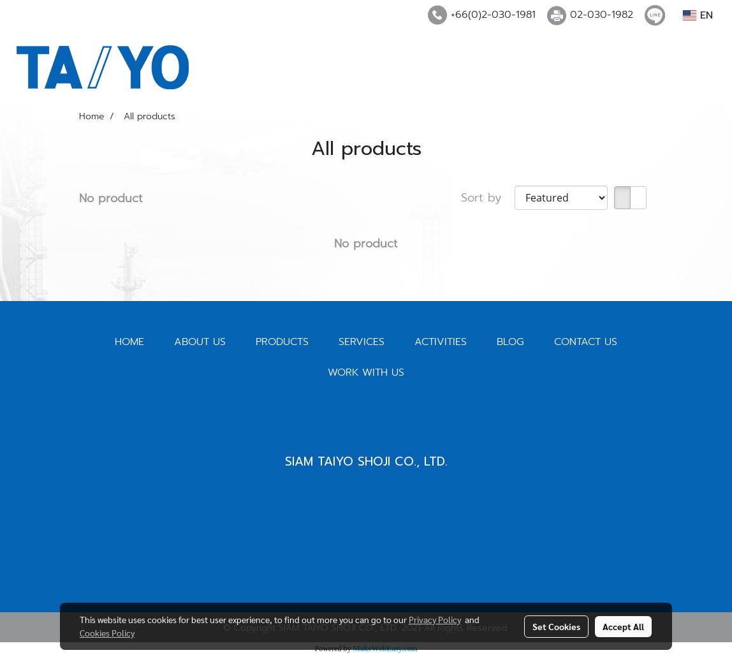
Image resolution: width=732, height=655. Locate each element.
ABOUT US (200, 342)
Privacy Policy (435, 619)
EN (698, 15)
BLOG (510, 342)
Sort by (488, 198)
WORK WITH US (366, 372)
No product (111, 198)
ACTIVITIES (440, 342)
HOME (129, 342)
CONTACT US (585, 342)
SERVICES (361, 342)
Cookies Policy (107, 632)
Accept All (623, 626)
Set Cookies (556, 626)
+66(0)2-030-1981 (493, 14)
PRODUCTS (282, 342)
